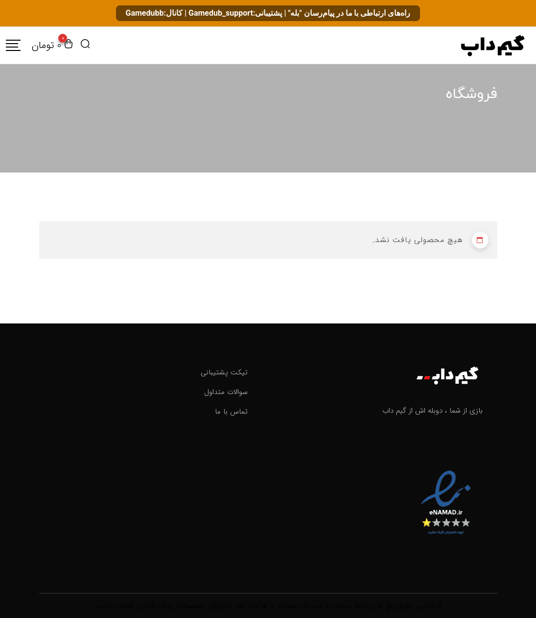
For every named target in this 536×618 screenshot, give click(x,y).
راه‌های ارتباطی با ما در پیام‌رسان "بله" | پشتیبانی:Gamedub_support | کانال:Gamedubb (268, 13)
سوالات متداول (226, 392)
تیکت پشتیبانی (224, 372)
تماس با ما (231, 412)
